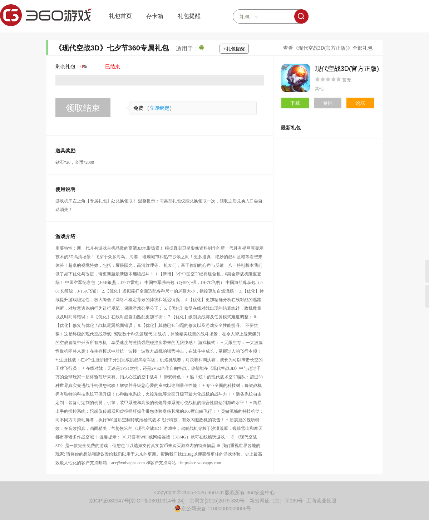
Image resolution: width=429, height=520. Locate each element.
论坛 (360, 103)
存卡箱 (154, 16)
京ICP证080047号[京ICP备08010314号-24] (137, 501)
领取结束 (83, 108)
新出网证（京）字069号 (276, 501)
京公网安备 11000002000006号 (213, 508)
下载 (295, 103)
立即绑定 (159, 108)
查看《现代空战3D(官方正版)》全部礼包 (328, 48)
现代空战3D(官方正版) (347, 68)
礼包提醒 (189, 16)
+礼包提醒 (234, 48)
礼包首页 (120, 16)
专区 (328, 103)
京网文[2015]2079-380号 (217, 501)
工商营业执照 (321, 501)
